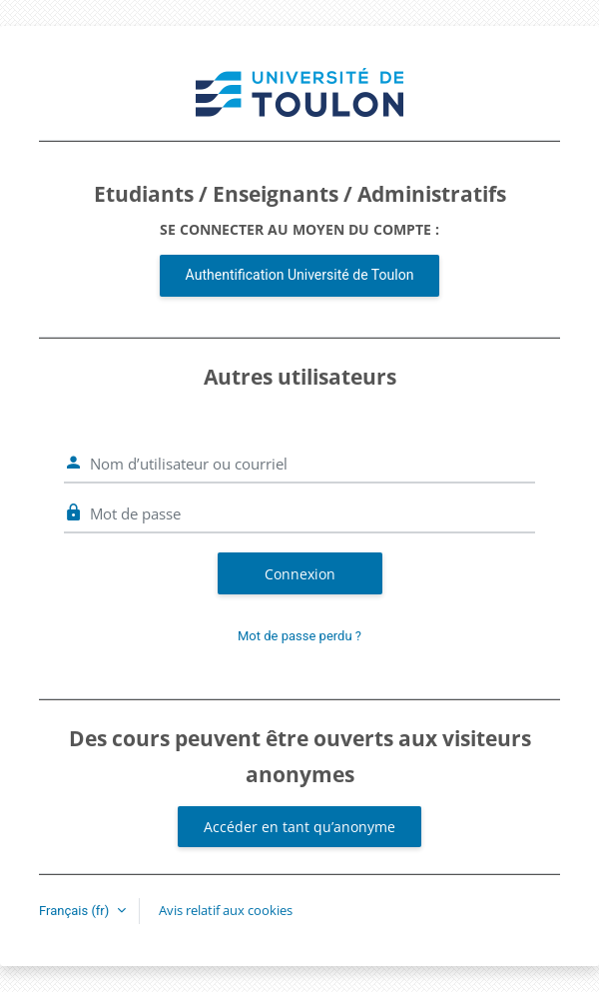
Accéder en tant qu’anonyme (299, 826)
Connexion (300, 573)
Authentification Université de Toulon (300, 275)
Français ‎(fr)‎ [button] (76, 910)
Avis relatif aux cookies (226, 910)
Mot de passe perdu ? (299, 635)
